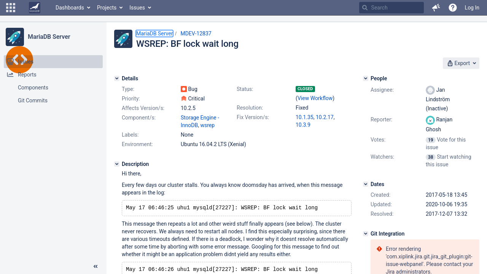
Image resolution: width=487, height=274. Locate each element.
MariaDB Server (49, 36)
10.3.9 (303, 125)
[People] (365, 78)
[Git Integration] (365, 233)
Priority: (131, 99)
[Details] (116, 78)
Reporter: (381, 119)
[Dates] (365, 184)
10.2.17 (325, 117)
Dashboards (70, 8)
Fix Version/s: (253, 117)
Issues (137, 8)
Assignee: (382, 90)
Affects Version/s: (143, 108)
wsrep (207, 125)
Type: (128, 89)
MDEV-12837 (195, 33)
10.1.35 (305, 117)
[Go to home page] (34, 7)
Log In (472, 8)
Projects (106, 8)
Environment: (137, 144)
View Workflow (315, 98)
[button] (11, 7)
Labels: (130, 135)
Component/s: (139, 118)
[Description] (116, 164)
